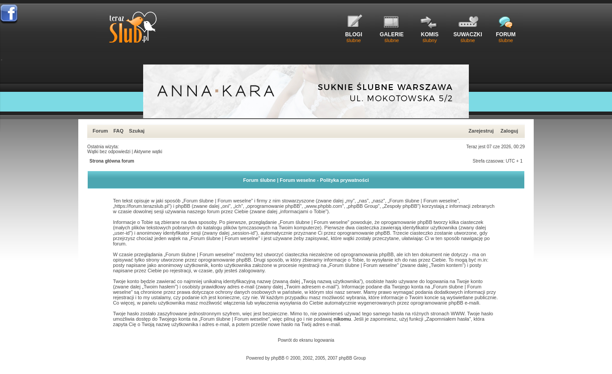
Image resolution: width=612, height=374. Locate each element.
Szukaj (136, 130)
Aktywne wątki (148, 151)
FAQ (118, 130)
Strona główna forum (111, 161)
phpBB (278, 358)
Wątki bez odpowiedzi (109, 151)
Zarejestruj (480, 130)
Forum (100, 130)
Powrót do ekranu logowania (306, 340)
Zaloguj (509, 130)
